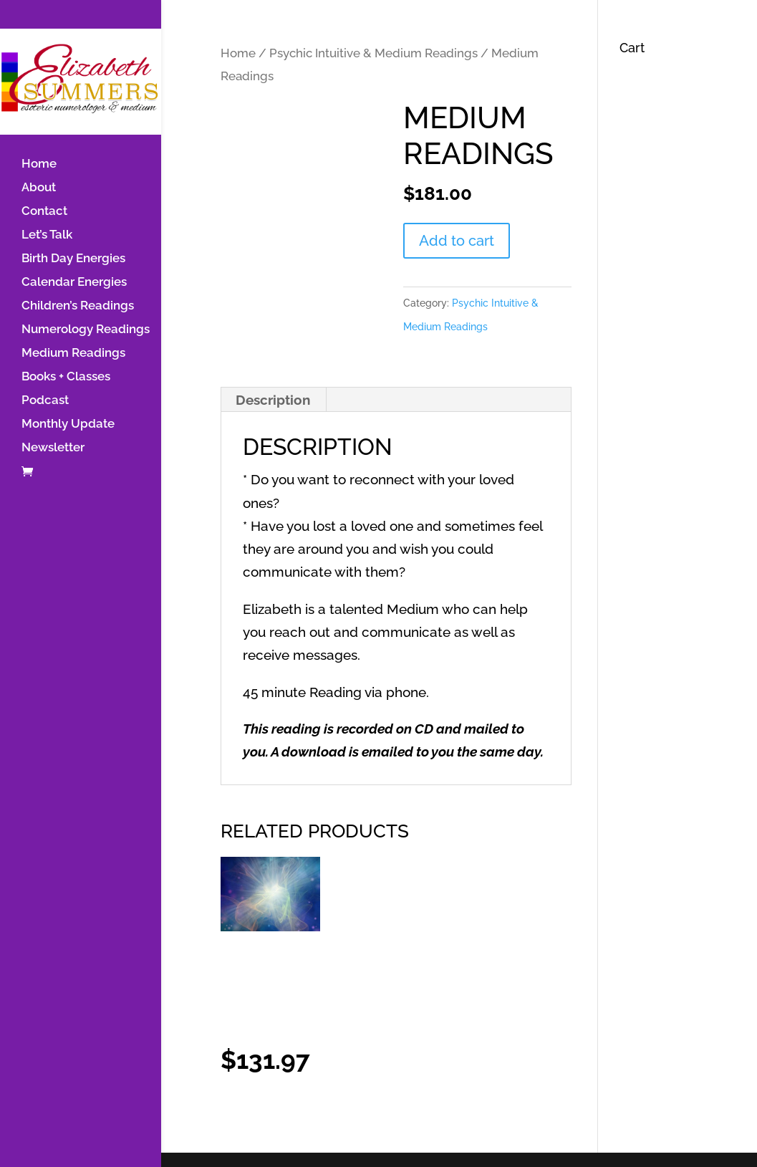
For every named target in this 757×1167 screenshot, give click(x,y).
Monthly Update (68, 424)
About (38, 188)
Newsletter (53, 448)
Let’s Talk (46, 235)
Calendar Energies (74, 283)
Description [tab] (273, 400)
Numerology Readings (85, 330)
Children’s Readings (77, 306)
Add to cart (456, 240)
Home (39, 164)
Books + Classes (65, 377)
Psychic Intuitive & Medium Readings (373, 53)
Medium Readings (73, 353)
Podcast (45, 401)
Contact (44, 212)
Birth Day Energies (73, 259)
